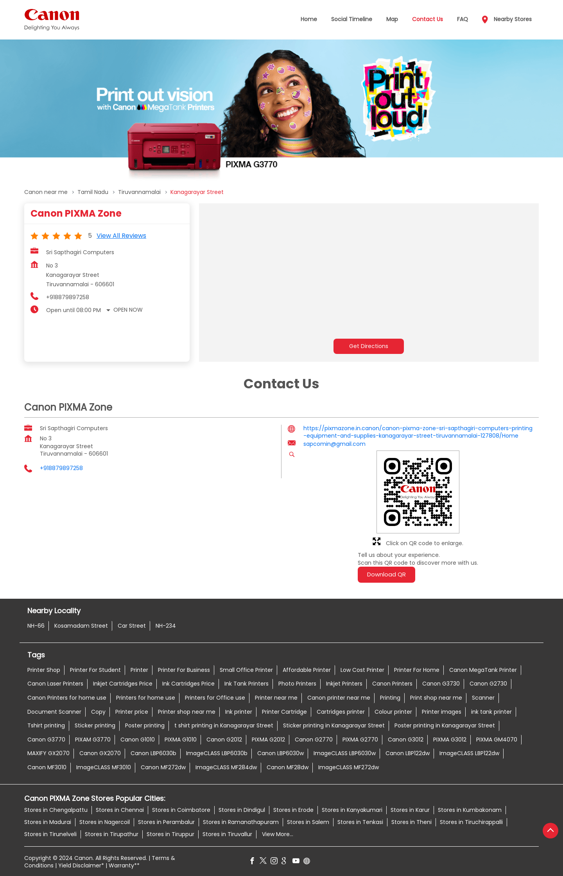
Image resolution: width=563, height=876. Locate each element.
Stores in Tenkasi (360, 822)
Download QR (386, 574)
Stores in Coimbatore (181, 810)
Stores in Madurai (47, 822)
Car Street (132, 625)
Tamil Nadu (92, 192)
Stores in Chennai (120, 810)
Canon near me (46, 192)
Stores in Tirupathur (111, 834)
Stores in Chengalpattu (56, 810)
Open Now (128, 310)
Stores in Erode (293, 810)
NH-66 (36, 625)
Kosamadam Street (81, 625)
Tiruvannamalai (139, 192)
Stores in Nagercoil (104, 822)
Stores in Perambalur (166, 822)
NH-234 (166, 625)
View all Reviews (121, 235)
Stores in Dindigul (242, 810)
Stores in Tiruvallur (227, 834)
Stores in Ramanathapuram (241, 822)
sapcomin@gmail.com (334, 444)
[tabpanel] (281, 111)
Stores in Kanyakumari (352, 810)
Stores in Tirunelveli (50, 834)
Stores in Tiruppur (170, 834)
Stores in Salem (308, 822)
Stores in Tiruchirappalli (471, 822)
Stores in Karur (410, 810)
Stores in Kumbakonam (470, 810)
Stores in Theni (411, 822)
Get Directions (368, 346)
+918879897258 (67, 297)
